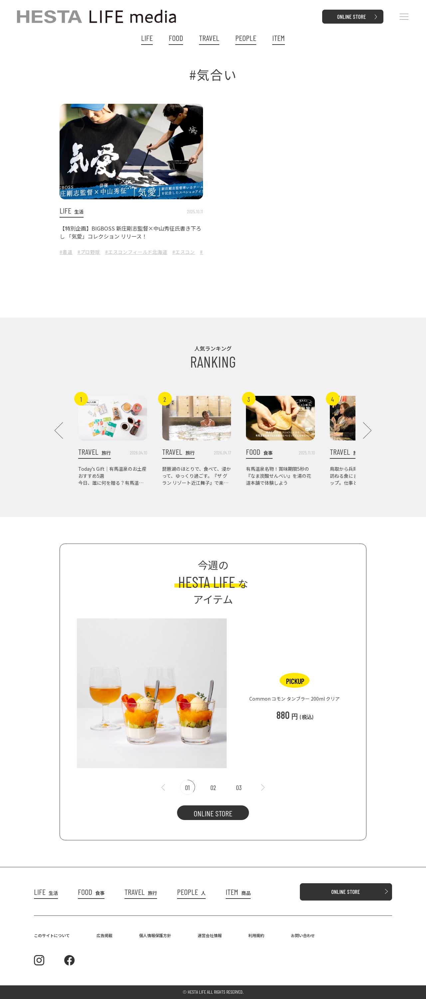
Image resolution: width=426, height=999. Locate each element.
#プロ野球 (89, 252)
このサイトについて (52, 935)
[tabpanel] (213, 690)
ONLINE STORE (213, 813)
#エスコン (183, 252)
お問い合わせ (303, 935)
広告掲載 (104, 935)
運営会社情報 (210, 935)
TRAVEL (209, 38)
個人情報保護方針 (155, 935)
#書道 (66, 252)
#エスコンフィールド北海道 (136, 252)
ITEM (278, 38)
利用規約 (256, 935)
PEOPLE (245, 38)
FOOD (176, 38)
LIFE (147, 38)
